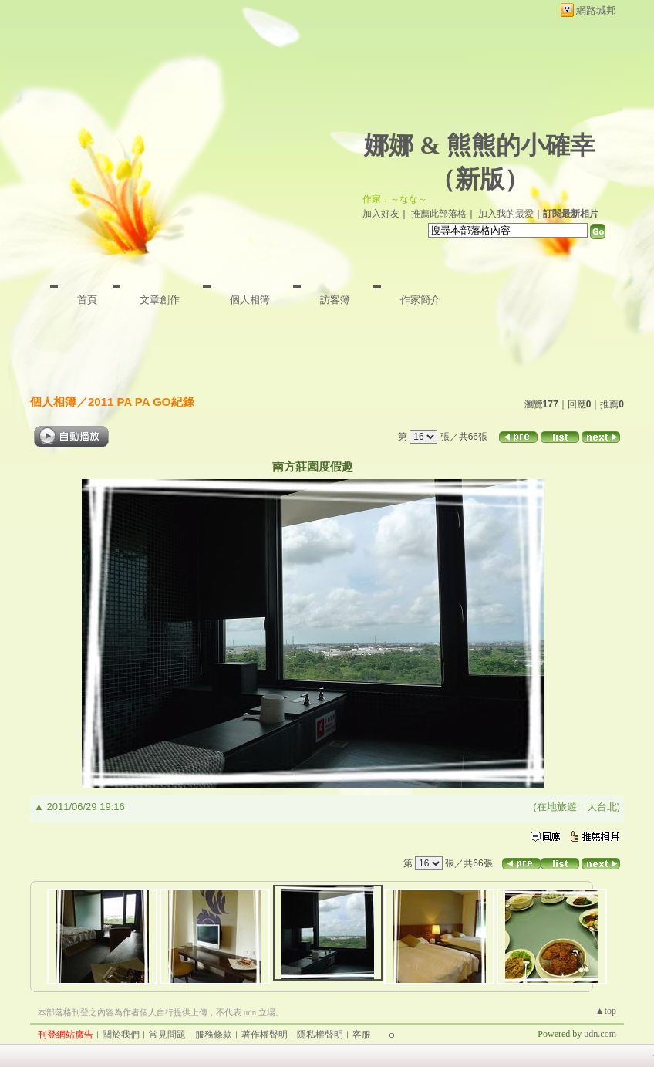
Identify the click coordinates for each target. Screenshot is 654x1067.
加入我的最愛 (506, 213)
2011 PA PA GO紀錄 (141, 401)
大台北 (602, 806)
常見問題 (167, 1034)
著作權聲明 (264, 1034)
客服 (361, 1034)
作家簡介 (420, 300)
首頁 (87, 300)
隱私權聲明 (320, 1034)
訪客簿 (335, 300)
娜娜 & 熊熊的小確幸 (479, 145)
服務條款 (213, 1034)
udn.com (600, 1033)
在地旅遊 (557, 806)
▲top (605, 1010)
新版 (479, 179)
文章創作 (160, 300)
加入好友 (380, 213)
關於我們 (121, 1034)
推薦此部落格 (439, 213)
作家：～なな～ (394, 199)
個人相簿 (250, 300)
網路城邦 (596, 10)
